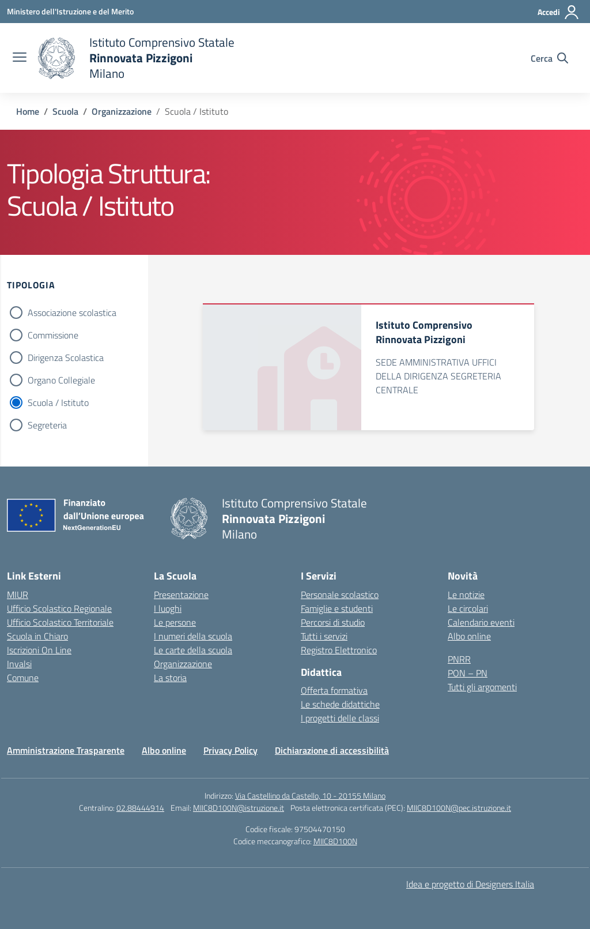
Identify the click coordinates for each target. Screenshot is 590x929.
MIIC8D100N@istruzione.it (238, 808)
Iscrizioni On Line (39, 650)
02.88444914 (140, 808)
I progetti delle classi (340, 718)
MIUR (17, 594)
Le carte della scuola (193, 650)
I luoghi (167, 608)
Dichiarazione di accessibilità (332, 750)
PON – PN (467, 673)
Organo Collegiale (61, 380)
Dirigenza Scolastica (66, 357)
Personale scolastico (340, 594)
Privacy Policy (230, 750)
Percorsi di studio (333, 622)
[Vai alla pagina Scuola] (65, 111)
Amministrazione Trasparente (65, 750)
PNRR (459, 659)
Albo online (469, 636)
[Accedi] (558, 12)
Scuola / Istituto (58, 402)
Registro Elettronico (339, 650)
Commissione (53, 335)
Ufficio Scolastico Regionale (59, 608)
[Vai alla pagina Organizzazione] (122, 111)
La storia (170, 677)
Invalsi (19, 664)
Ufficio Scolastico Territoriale (60, 622)
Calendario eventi (481, 622)
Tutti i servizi (324, 636)
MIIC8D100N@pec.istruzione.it (459, 808)
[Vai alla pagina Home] (27, 111)
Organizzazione (183, 664)
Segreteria (47, 425)
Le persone (175, 622)
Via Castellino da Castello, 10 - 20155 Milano (310, 795)
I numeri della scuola (193, 636)
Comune (23, 677)
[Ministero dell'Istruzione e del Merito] (70, 11)
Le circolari (468, 608)
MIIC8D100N (335, 841)
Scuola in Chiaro (37, 636)
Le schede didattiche (340, 704)
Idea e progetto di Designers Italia (470, 884)
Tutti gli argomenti (482, 687)
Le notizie (466, 594)
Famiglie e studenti (337, 608)
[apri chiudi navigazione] (20, 58)
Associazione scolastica (72, 312)
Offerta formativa (334, 690)
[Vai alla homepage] (136, 58)
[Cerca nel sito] (549, 58)
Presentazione (181, 594)
